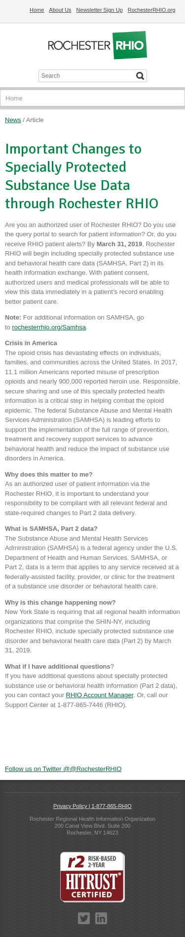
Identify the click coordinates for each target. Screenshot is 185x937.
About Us (60, 10)
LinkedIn (101, 918)
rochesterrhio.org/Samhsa (49, 327)
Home (37, 10)
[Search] (140, 76)
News (13, 120)
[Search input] (86, 76)
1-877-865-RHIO (112, 806)
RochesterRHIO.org (152, 10)
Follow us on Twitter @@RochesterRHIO (63, 769)
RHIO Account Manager (100, 695)
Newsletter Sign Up (99, 10)
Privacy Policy (70, 806)
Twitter (84, 918)
